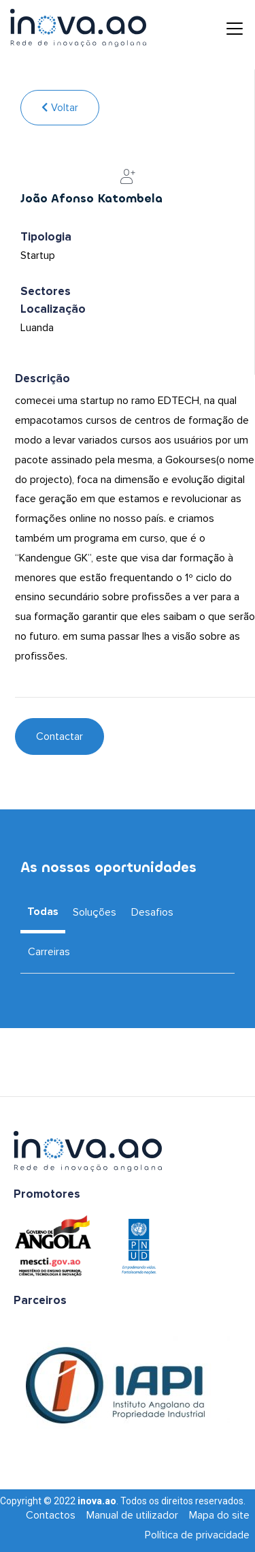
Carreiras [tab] (49, 952)
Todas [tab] (42, 911)
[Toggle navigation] (224, 27)
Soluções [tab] (94, 912)
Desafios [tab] (152, 912)
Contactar (59, 736)
